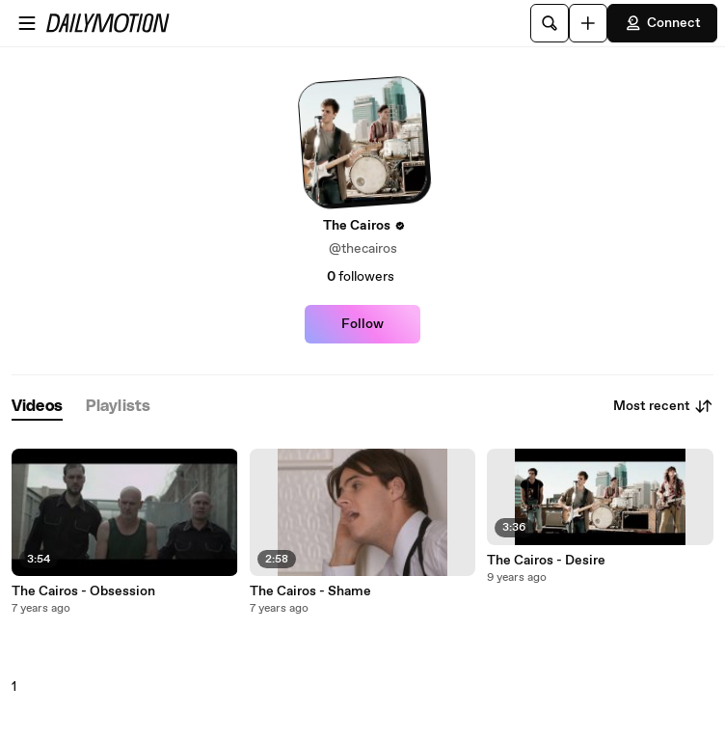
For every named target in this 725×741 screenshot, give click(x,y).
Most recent (663, 406)
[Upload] (588, 23)
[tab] (37, 407)
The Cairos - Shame (310, 591)
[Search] (549, 23)
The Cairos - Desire (546, 560)
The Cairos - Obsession (83, 591)
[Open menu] (27, 23)
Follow (362, 324)
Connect (662, 23)
